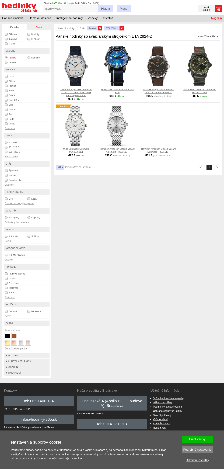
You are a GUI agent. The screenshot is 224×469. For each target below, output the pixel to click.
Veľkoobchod (160, 419)
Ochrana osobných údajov (167, 410)
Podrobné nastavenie (197, 449)
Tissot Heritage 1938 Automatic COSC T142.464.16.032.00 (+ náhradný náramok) (76, 92)
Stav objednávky (162, 415)
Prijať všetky (197, 439)
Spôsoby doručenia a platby (168, 398)
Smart (39, 27)
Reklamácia (159, 427)
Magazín (216, 18)
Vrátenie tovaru (161, 423)
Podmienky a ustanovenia (167, 406)
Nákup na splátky (162, 402)
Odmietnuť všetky (197, 460)
